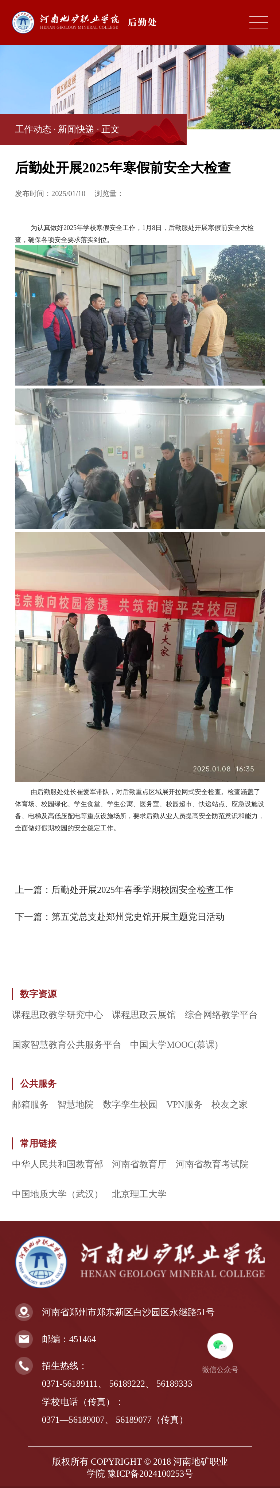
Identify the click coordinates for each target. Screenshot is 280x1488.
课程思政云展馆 (144, 1015)
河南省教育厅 (139, 1164)
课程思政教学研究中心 (57, 1015)
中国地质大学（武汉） (57, 1194)
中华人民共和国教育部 (57, 1164)
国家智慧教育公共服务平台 (66, 1045)
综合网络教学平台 (221, 1015)
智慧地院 (75, 1104)
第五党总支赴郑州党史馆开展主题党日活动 (138, 917)
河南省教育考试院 (212, 1164)
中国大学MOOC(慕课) (174, 1045)
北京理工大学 (139, 1194)
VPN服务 (184, 1104)
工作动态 (33, 129)
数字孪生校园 (130, 1104)
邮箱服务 (30, 1104)
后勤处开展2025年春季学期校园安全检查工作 (142, 890)
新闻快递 (76, 129)
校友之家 (229, 1104)
